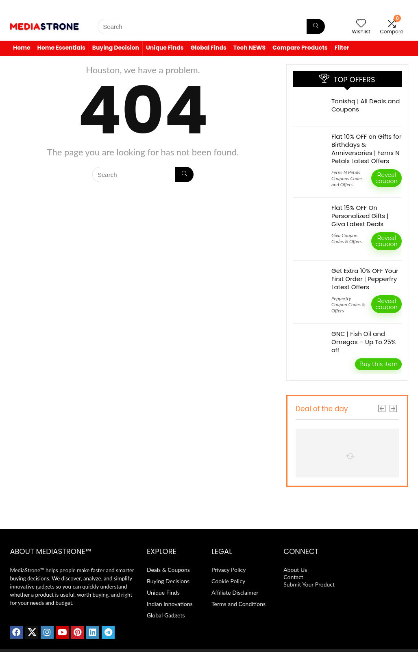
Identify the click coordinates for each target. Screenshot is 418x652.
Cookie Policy (228, 581)
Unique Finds (165, 48)
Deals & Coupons (168, 569)
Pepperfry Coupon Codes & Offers (348, 304)
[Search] (316, 26)
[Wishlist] (361, 23)
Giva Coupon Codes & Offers (346, 238)
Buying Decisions (168, 581)
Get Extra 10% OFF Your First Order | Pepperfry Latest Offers (364, 278)
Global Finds (208, 48)
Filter (342, 48)
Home (21, 48)
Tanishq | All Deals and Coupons (365, 105)
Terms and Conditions (238, 603)
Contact (294, 576)
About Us (295, 569)
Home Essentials (61, 48)
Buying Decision (115, 48)
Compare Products (300, 48)
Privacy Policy (228, 569)
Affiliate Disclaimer (234, 592)
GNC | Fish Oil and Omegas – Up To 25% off (363, 341)
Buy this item (378, 364)
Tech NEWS (249, 48)
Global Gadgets (166, 615)
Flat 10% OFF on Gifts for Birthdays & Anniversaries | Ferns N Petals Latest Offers (366, 148)
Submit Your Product (309, 584)
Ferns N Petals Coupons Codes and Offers (347, 178)
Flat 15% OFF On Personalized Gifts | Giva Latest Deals (359, 215)
